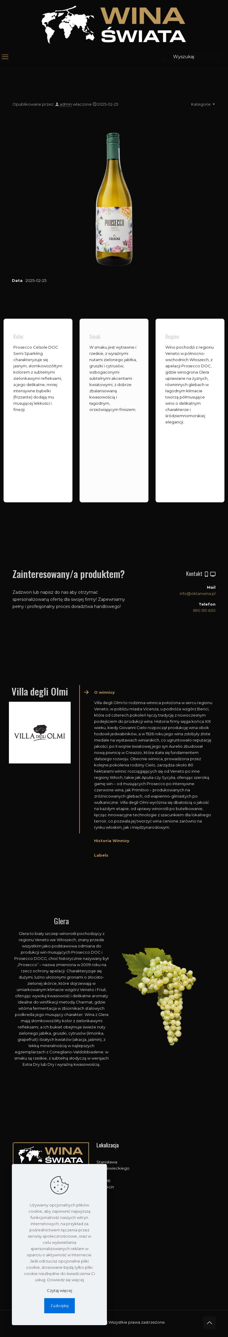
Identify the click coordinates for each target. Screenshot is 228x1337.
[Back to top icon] (209, 1323)
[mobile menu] (5, 57)
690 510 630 (204, 610)
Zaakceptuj (59, 1305)
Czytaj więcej (59, 1290)
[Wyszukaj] (191, 56)
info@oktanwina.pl (198, 593)
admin (66, 104)
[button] (149, 759)
